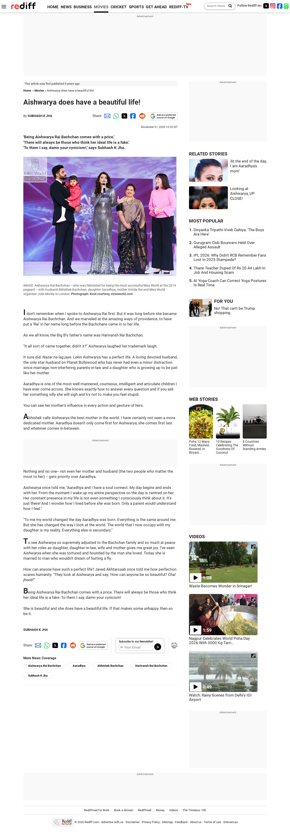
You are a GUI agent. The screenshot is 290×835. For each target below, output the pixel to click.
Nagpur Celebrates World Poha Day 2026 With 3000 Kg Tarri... (219, 640)
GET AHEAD (156, 7)
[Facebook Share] (132, 116)
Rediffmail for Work (96, 810)
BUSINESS (83, 7)
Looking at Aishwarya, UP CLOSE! (242, 194)
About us (196, 822)
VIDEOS (197, 536)
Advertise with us (112, 822)
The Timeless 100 (194, 810)
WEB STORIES (203, 399)
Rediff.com (92, 822)
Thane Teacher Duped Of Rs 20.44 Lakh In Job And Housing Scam (229, 270)
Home (27, 90)
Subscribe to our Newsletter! (136, 641)
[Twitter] (266, 6)
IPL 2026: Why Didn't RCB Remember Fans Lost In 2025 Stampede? (230, 257)
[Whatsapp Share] (115, 116)
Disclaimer (133, 822)
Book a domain (123, 810)
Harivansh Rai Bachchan (151, 665)
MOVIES (101, 7)
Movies (39, 90)
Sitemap (167, 822)
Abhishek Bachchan (110, 665)
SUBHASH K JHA (40, 116)
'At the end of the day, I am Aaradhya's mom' (248, 166)
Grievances (230, 822)
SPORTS (136, 7)
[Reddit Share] (141, 116)
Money (160, 810)
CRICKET (119, 7)
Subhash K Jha (38, 675)
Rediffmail (144, 810)
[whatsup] (286, 6)
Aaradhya (79, 665)
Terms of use (212, 822)
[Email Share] (106, 116)
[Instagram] (272, 6)
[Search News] (229, 6)
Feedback (181, 822)
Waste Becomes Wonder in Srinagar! (220, 586)
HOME (53, 7)
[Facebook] (279, 6)
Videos (173, 810)
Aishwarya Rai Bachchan (44, 665)
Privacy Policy (151, 822)
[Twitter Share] (124, 116)
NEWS (66, 7)
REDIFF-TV (178, 7)
